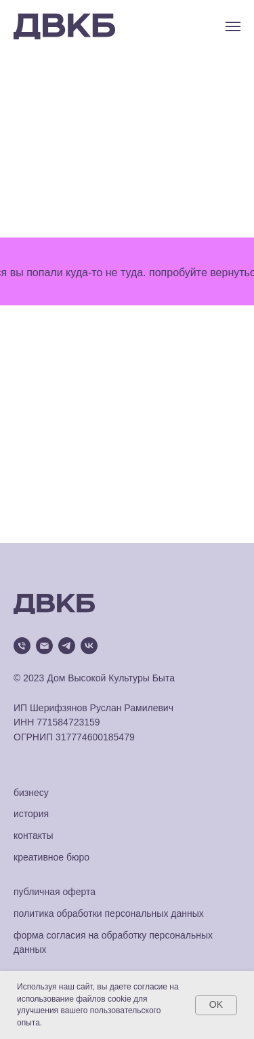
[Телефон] (22, 645)
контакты (34, 835)
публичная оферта (55, 891)
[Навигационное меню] (233, 26)
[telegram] (66, 645)
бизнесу (31, 792)
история (31, 813)
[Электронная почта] (44, 645)
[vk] (89, 645)
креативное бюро (51, 857)
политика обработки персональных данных (109, 913)
